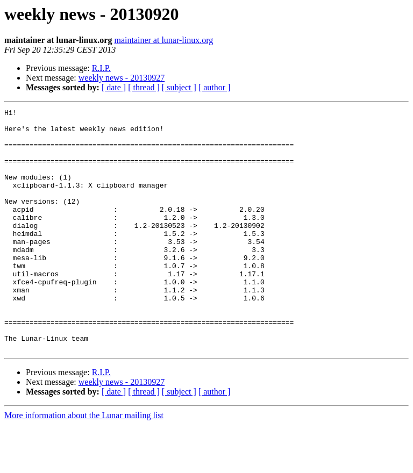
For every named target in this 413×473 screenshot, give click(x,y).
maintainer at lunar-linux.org (163, 40)
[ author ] (214, 87)
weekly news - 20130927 (122, 77)
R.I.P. (101, 68)
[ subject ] (179, 87)
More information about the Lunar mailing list (83, 463)
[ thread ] (144, 87)
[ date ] (114, 87)
